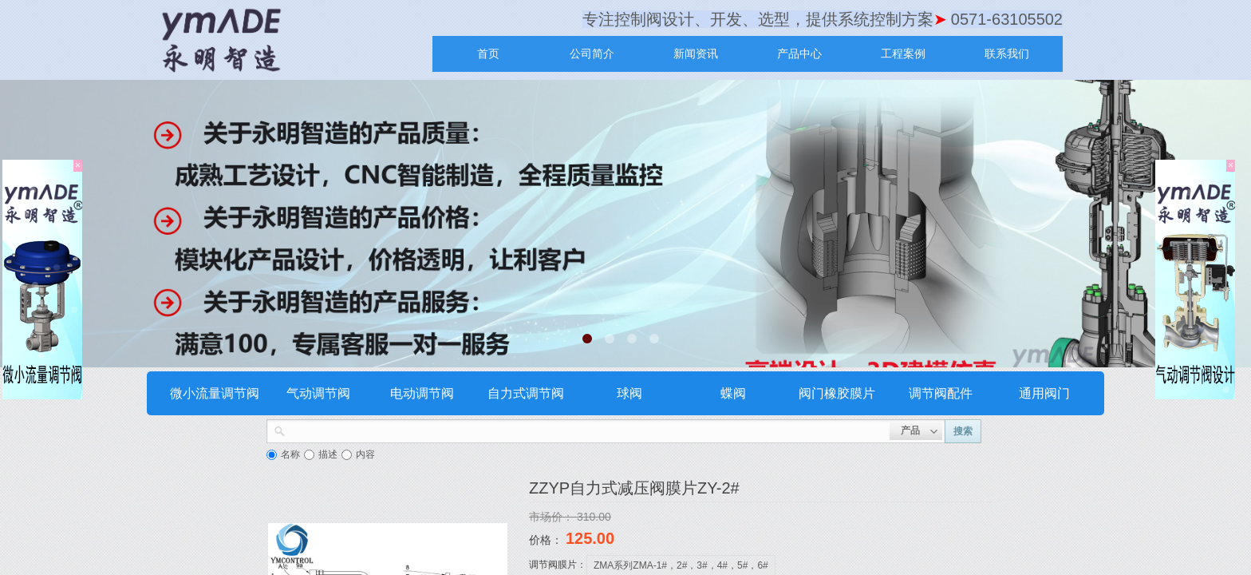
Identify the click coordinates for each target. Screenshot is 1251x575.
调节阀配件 (941, 393)
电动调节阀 (422, 393)
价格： (547, 539)
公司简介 (592, 53)
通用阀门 (1044, 393)
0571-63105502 (1007, 19)
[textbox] (587, 429)
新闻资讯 (695, 53)
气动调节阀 (318, 393)
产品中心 (799, 53)
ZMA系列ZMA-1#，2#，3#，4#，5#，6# (681, 565)
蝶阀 (733, 393)
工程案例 (903, 53)
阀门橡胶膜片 (837, 393)
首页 (488, 53)
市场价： (553, 516)
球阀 (629, 393)
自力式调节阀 (525, 393)
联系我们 (1007, 53)
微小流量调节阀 (214, 393)
